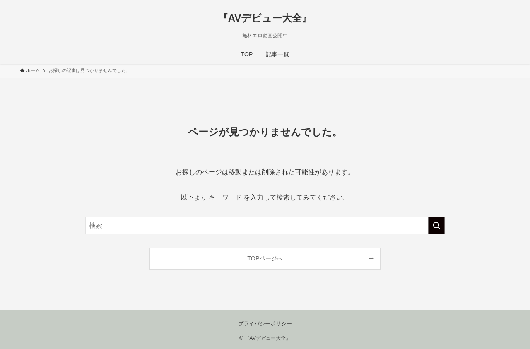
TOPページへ (264, 258)
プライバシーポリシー (265, 323)
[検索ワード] (265, 225)
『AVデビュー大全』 (265, 18)
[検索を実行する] (436, 225)
